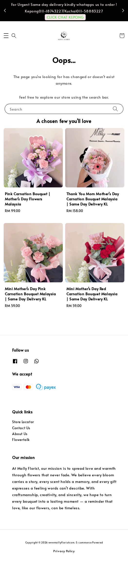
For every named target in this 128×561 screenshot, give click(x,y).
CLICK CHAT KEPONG (65, 17)
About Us (19, 433)
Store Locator (23, 421)
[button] (6, 35)
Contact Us (21, 428)
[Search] (115, 108)
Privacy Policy (64, 551)
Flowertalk (21, 439)
